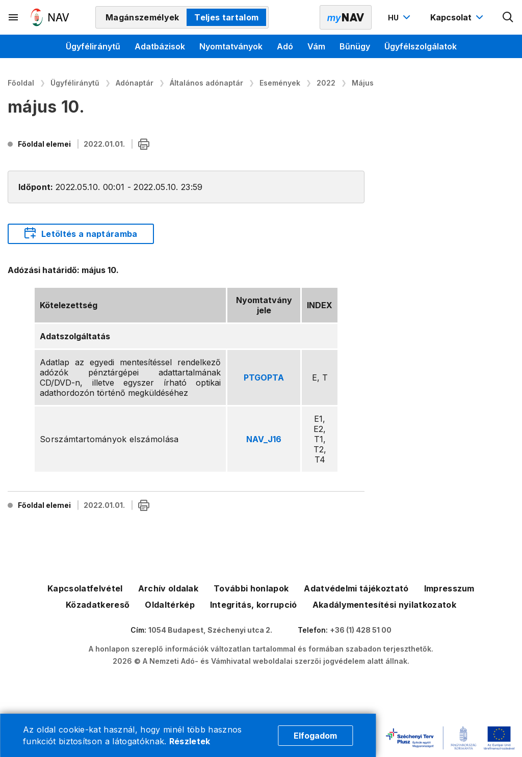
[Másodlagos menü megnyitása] (14, 17)
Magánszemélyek (142, 17)
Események (279, 82)
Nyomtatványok (231, 46)
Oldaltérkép (170, 605)
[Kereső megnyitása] (508, 17)
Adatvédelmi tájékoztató (356, 588)
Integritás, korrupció (253, 605)
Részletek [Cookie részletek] (190, 741)
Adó (285, 46)
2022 (326, 82)
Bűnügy (355, 46)
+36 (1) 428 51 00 (361, 630)
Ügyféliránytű (93, 46)
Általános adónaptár (206, 82)
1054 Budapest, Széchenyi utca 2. (210, 630)
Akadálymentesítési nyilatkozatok (384, 605)
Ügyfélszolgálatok (420, 46)
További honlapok (251, 588)
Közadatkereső (97, 605)
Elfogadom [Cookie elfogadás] (315, 736)
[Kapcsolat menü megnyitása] (458, 17)
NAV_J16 (263, 439)
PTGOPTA (264, 377)
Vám (316, 46)
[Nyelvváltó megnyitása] (400, 17)
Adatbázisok (160, 46)
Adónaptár (134, 82)
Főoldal (21, 82)
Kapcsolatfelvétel (84, 588)
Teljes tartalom (226, 17)
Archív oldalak (168, 588)
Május (363, 82)
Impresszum (449, 588)
